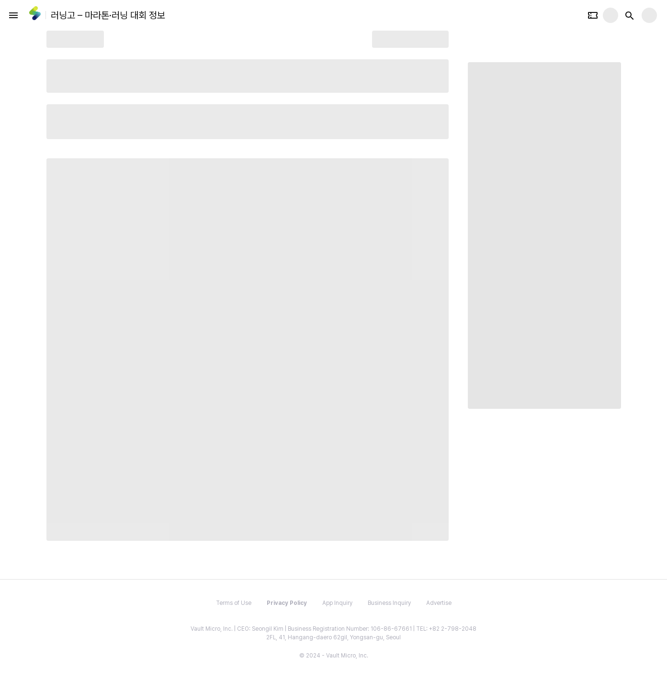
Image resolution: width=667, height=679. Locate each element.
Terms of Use (233, 603)
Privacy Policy (287, 603)
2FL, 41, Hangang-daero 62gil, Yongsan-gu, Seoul (333, 637)
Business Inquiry (389, 603)
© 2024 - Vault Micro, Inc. (333, 655)
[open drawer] (13, 15)
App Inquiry (337, 603)
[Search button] (629, 15)
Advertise (439, 603)
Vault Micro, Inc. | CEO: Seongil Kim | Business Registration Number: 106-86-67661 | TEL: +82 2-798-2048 (333, 628)
